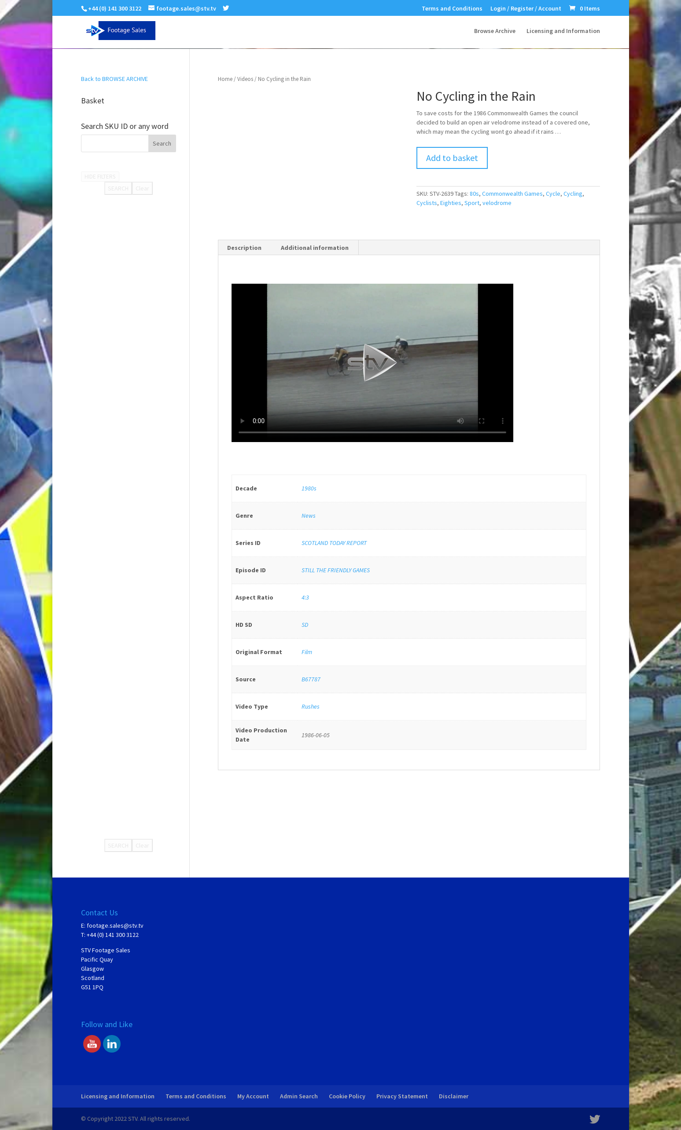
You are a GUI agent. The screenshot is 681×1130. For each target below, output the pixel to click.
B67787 (311, 679)
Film (307, 652)
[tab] (244, 247)
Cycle (553, 193)
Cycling (572, 193)
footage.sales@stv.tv (115, 925)
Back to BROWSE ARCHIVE (114, 79)
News (309, 515)
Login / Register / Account (525, 8)
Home (225, 79)
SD (305, 625)
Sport (471, 203)
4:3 (305, 597)
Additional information (315, 248)
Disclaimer (453, 1096)
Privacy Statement (402, 1096)
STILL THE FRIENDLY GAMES (336, 570)
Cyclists (426, 203)
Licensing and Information (563, 31)
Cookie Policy (347, 1096)
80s (474, 193)
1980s (309, 488)
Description (244, 248)
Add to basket (452, 157)
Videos (245, 79)
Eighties (450, 203)
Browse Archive (494, 31)
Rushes (311, 706)
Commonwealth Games (512, 193)
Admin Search (299, 1096)
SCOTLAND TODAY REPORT (334, 543)
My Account (253, 1096)
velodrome (497, 203)
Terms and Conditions (452, 8)
